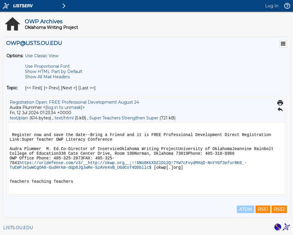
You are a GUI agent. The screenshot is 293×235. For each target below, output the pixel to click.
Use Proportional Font (47, 66)
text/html (64, 118)
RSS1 (263, 209)
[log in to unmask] (63, 107)
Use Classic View (41, 55)
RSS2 (279, 209)
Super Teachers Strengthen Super (123, 118)
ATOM (245, 209)
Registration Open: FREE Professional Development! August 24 (74, 102)
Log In (271, 5)
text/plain (19, 118)
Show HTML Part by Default (53, 71)
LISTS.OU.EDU (18, 227)
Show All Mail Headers (47, 76)
